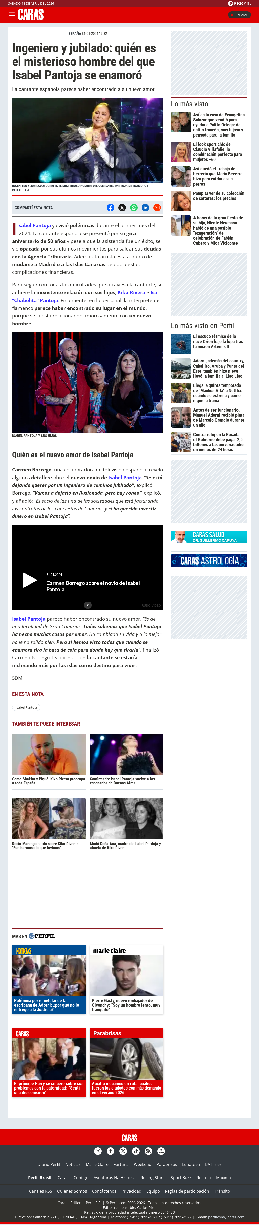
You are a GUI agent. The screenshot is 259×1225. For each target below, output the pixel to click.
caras (49, 1034)
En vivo (239, 15)
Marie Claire (97, 1164)
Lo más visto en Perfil (202, 325)
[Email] (157, 207)
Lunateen (191, 1164)
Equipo (153, 1191)
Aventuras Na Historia (115, 1178)
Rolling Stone (153, 1178)
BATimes (213, 1164)
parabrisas (126, 1034)
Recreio (204, 1178)
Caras (63, 1178)
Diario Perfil (49, 1164)
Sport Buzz (181, 1178)
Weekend (143, 1164)
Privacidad (131, 1191)
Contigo (81, 1178)
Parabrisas (167, 1164)
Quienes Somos (72, 1191)
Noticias (73, 1164)
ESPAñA (75, 33)
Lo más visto (189, 104)
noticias (49, 951)
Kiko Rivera (131, 292)
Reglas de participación (187, 1191)
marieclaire (126, 951)
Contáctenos (104, 1191)
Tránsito (222, 1191)
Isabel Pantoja (125, 477)
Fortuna (121, 1164)
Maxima (223, 1178)
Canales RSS (40, 1191)
